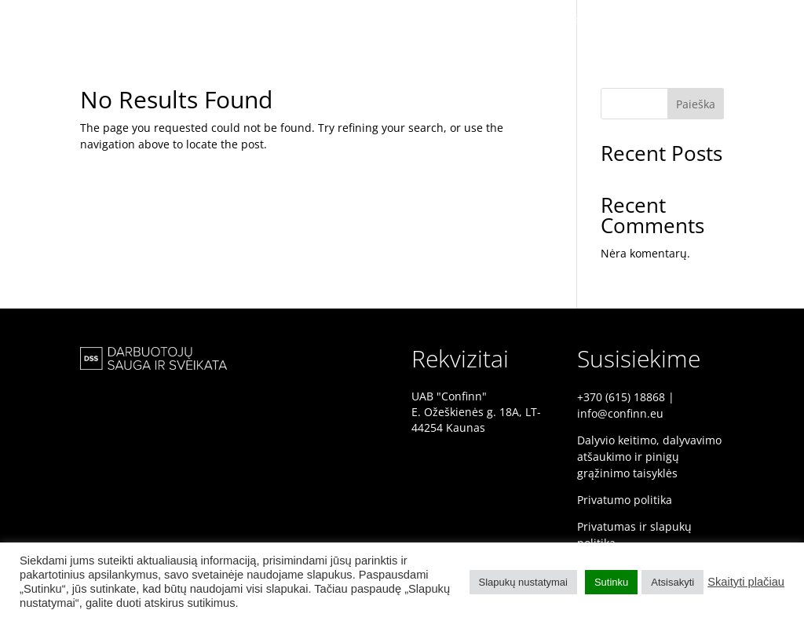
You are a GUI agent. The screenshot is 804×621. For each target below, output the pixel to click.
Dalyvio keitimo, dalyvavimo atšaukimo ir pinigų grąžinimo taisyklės (649, 456)
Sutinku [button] (611, 582)
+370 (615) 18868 (621, 396)
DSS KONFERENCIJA (495, 21)
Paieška (695, 104)
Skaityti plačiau (745, 581)
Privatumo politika (624, 499)
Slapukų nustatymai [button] (523, 582)
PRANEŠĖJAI (668, 21)
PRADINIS (591, 21)
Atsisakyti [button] (672, 582)
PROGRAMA (749, 21)
